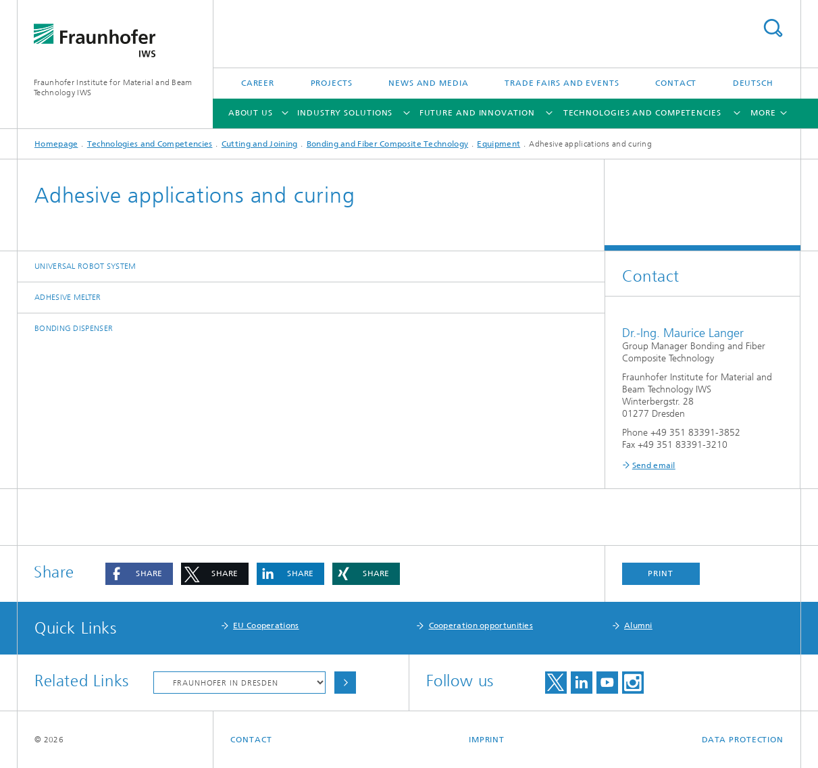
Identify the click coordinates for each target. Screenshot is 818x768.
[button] (139, 574)
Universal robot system (85, 266)
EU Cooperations (266, 625)
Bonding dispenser (73, 328)
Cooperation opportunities (481, 625)
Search (773, 28)
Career (257, 83)
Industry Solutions (344, 113)
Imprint (487, 739)
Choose (345, 682)
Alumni (638, 625)
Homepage (56, 144)
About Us (250, 113)
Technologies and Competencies (642, 113)
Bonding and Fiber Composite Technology (387, 144)
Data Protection (743, 739)
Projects (332, 83)
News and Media (428, 83)
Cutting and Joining (260, 144)
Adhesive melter (67, 297)
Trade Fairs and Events (562, 83)
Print (660, 573)
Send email (653, 465)
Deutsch (753, 83)
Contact (675, 83)
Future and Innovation (477, 113)
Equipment (498, 144)
